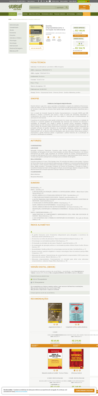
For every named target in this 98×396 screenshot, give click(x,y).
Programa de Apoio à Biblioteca (57, 374)
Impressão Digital (13, 370)
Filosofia (12, 35)
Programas (53, 367)
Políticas (32, 367)
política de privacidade (21, 391)
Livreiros (79, 14)
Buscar (67, 7)
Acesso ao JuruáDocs (55, 379)
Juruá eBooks (12, 374)
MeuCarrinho (83, 8)
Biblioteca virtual (34, 14)
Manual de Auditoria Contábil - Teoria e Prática (67, 326)
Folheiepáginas (39, 323)
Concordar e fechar (84, 390)
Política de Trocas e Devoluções (37, 370)
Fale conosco (31, 1)
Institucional (71, 14)
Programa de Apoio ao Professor (57, 372)
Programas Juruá (47, 14)
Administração (14, 25)
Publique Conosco (59, 14)
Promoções (12, 14)
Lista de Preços (73, 370)
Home (9, 19)
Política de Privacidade (35, 369)
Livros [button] (20, 14)
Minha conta (55, 1)
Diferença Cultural (82, 325)
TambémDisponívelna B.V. (36, 323)
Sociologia (13, 43)
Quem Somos (11, 369)
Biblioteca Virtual (35, 376)
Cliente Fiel (52, 369)
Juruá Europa (83, 1)
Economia (13, 32)
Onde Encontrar (12, 376)
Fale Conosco (12, 378)
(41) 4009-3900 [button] (17, 1)
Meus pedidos (64, 1)
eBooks (25, 14)
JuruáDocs (52, 378)
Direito (12, 30)
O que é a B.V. (32, 378)
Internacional (14, 45)
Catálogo (71, 369)
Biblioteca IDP (14, 51)
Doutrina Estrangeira (16, 48)
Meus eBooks (72, 1)
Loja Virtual (60, 7)
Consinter (87, 14)
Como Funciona (33, 379)
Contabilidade (14, 27)
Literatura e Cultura (15, 38)
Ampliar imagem (36, 48)
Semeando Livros (53, 370)
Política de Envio (33, 372)
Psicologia (13, 40)
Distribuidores (73, 372)
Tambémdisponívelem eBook (80, 323)
